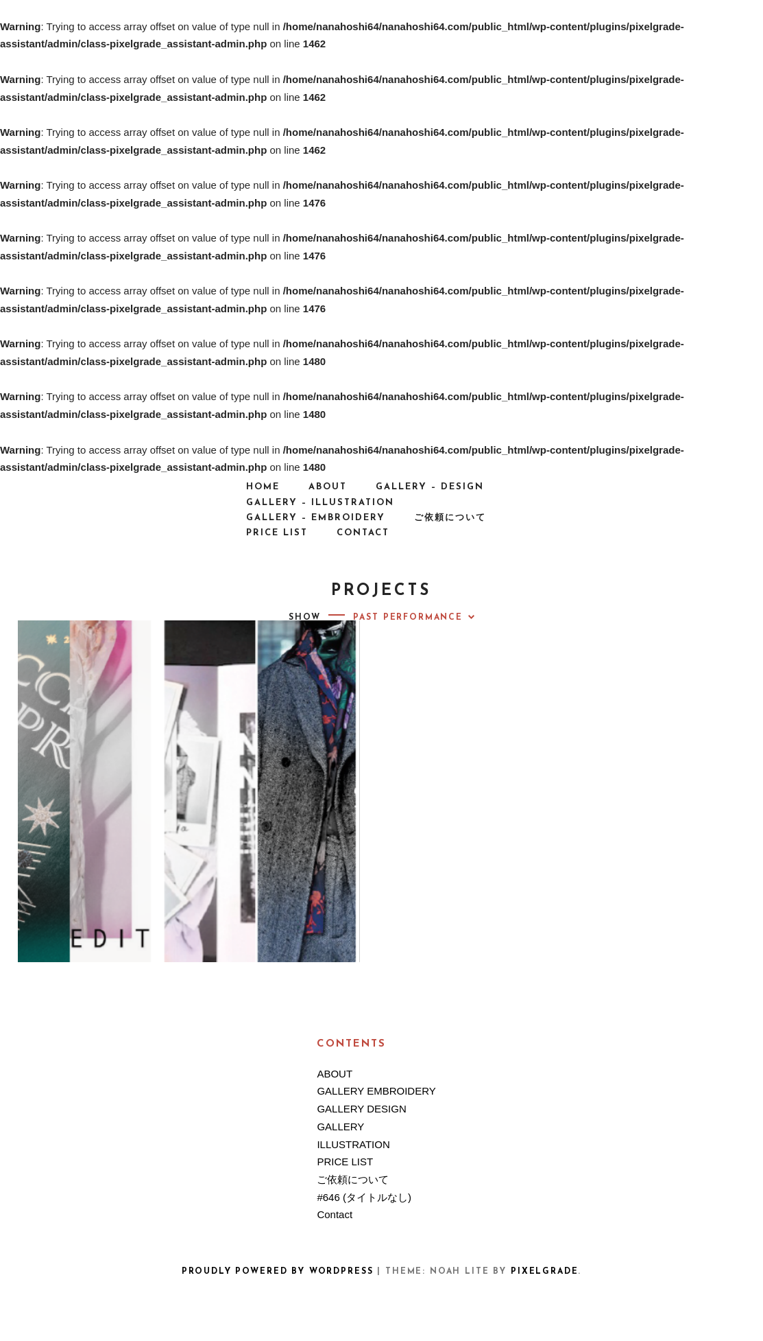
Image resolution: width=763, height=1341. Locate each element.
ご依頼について (450, 517)
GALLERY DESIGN (361, 1109)
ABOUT (327, 486)
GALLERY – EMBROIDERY (315, 517)
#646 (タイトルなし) (364, 1197)
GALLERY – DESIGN (430, 486)
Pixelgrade (544, 1272)
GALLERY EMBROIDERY (376, 1091)
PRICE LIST (277, 532)
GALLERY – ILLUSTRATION (320, 502)
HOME (263, 486)
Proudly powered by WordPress (278, 1272)
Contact (363, 532)
